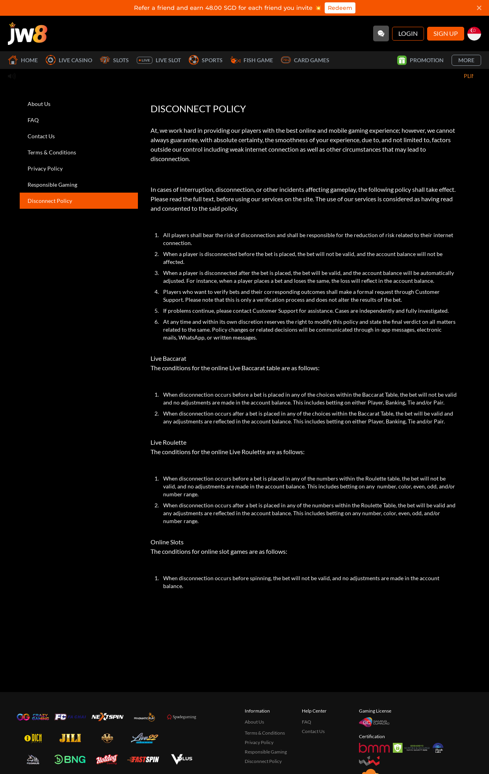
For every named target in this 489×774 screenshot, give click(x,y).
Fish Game (252, 60)
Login (408, 33)
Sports (206, 60)
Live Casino (69, 60)
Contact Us (41, 136)
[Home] (27, 33)
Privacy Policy (45, 168)
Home (23, 60)
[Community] (381, 33)
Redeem (340, 7)
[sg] (474, 34)
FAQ (33, 120)
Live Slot (159, 60)
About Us (39, 103)
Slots (114, 60)
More (466, 60)
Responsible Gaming (52, 184)
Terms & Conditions (52, 152)
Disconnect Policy (50, 200)
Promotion (420, 60)
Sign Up (445, 33)
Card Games (305, 60)
